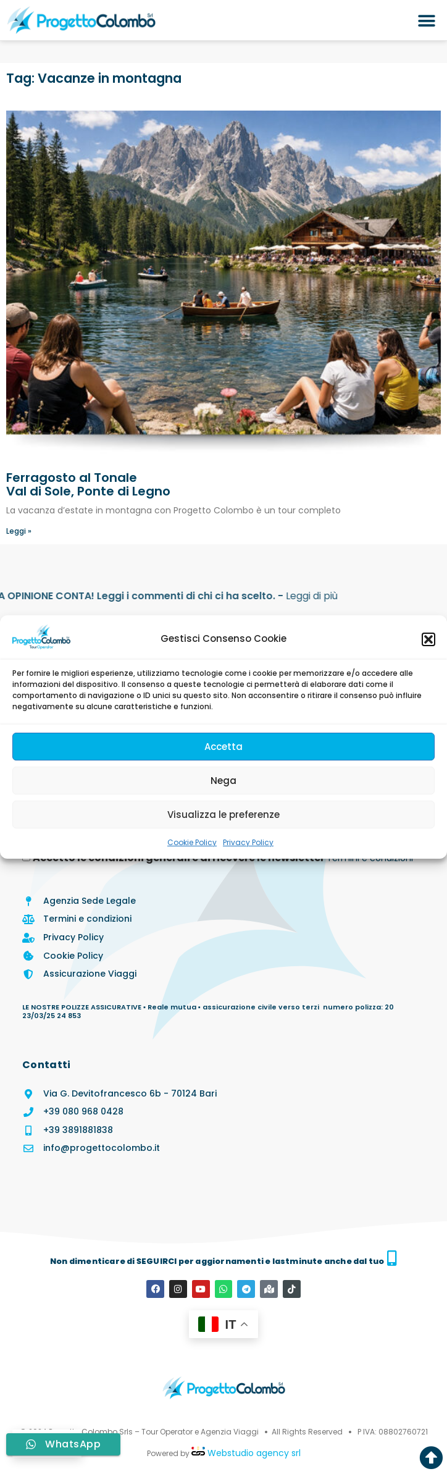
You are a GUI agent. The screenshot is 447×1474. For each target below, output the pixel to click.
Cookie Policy (192, 842)
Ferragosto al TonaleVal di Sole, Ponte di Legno (88, 484)
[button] (428, 639)
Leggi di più (66, 596)
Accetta (223, 746)
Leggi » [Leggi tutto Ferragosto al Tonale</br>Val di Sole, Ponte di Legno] (18, 531)
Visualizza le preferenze (223, 814)
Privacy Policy (248, 842)
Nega (223, 780)
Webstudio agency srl (253, 1452)
